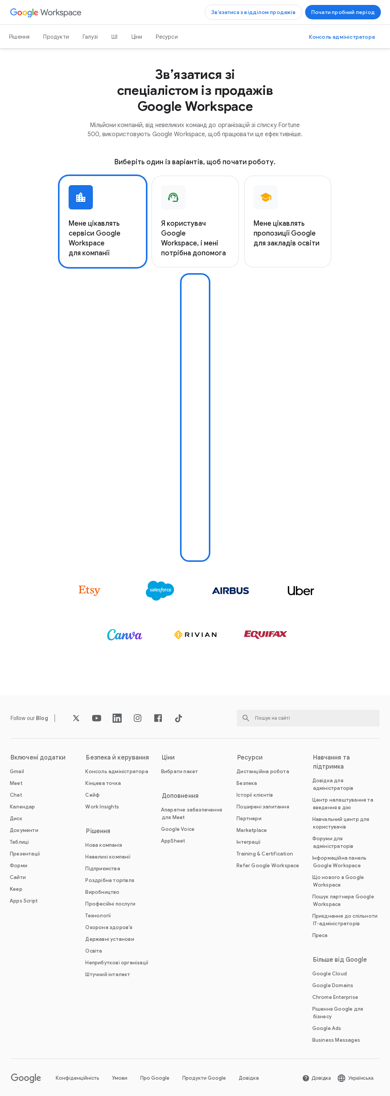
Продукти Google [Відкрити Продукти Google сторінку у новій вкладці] (204, 1078)
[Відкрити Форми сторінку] (18, 865)
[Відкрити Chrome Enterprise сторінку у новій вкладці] (335, 997)
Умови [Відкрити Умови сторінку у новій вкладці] (119, 1078)
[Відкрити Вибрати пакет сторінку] (179, 771)
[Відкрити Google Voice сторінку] (177, 829)
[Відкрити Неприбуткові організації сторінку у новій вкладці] (116, 962)
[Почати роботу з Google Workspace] (343, 12)
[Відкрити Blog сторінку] (42, 718)
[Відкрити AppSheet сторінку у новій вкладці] (173, 841)
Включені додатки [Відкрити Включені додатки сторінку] (38, 757)
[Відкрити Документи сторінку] (24, 830)
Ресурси (166, 36)
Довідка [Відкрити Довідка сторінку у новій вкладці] (249, 1078)
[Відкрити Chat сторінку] (16, 795)
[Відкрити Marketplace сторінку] (252, 830)
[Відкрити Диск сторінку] (16, 818)
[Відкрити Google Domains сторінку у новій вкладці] (333, 985)
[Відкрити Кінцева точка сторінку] (103, 783)
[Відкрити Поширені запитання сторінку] (263, 807)
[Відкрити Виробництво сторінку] (102, 892)
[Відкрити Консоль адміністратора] (342, 37)
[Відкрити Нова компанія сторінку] (103, 845)
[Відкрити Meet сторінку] (16, 783)
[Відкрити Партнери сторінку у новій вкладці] (249, 818)
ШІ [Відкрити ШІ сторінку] (114, 36)
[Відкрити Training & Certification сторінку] (265, 854)
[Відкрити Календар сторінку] (22, 807)
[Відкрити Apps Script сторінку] (24, 901)
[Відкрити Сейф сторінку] (92, 795)
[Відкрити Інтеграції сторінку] (248, 842)
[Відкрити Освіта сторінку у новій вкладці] (93, 951)
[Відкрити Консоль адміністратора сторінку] (116, 771)
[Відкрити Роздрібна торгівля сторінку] (109, 880)
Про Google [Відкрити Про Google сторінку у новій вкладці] (154, 1078)
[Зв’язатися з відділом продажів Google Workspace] (253, 12)
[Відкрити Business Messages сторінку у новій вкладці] (336, 1040)
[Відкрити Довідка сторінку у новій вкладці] (316, 1078)
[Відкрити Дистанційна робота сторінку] (263, 771)
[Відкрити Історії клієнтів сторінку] (255, 795)
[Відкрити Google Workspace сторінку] (46, 12)
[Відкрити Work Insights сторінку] (102, 807)
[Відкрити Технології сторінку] (98, 915)
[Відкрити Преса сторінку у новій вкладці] (320, 935)
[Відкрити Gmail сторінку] (17, 771)
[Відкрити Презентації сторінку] (25, 854)
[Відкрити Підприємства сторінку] (102, 868)
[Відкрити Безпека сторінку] (247, 783)
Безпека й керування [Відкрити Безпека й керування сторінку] (117, 757)
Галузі (90, 36)
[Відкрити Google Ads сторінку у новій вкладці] (326, 1028)
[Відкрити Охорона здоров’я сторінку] (108, 927)
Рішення (19, 36)
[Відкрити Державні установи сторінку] (109, 939)
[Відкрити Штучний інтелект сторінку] (107, 974)
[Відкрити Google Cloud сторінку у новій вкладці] (329, 973)
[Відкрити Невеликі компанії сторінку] (107, 857)
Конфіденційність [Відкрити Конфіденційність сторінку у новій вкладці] (77, 1078)
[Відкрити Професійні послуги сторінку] (110, 904)
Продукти (56, 36)
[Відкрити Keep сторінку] (16, 889)
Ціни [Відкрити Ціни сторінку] (137, 36)
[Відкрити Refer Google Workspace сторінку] (268, 865)
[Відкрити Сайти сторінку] (18, 877)
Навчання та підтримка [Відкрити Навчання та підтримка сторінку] (331, 762)
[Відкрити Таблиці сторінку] (19, 842)
